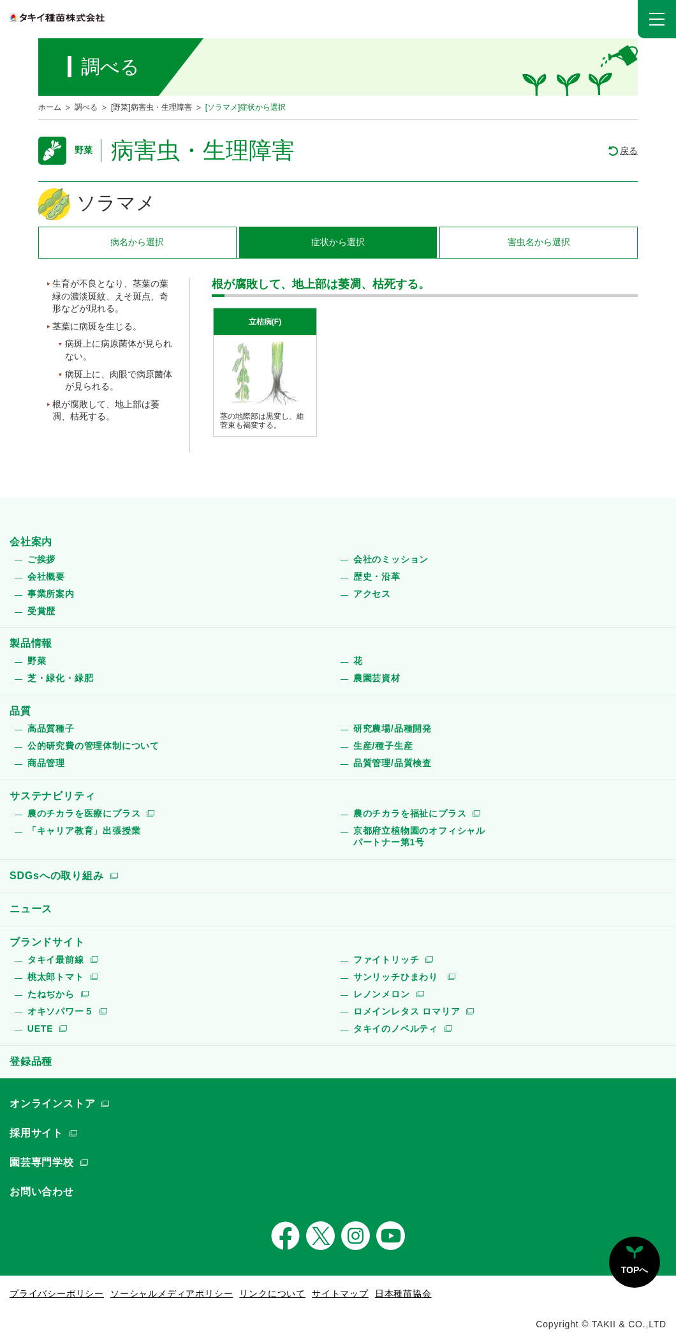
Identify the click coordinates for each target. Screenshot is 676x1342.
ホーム (49, 107)
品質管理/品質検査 (392, 763)
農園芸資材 (376, 678)
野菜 (37, 661)
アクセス (372, 594)
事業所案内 (51, 594)
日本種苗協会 (403, 1293)
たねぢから (51, 994)
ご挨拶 (41, 559)
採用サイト (36, 1132)
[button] (657, 19)
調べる (86, 107)
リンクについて (272, 1293)
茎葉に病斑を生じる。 (97, 326)
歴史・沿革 (376, 576)
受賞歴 (41, 611)
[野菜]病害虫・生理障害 (151, 107)
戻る (629, 151)
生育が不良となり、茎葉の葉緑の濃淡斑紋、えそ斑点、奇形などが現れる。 (110, 295)
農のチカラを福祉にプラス (410, 813)
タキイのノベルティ (395, 1028)
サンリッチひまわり (397, 977)
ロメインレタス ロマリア (406, 1011)
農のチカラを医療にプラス (84, 813)
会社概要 (46, 576)
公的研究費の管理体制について (93, 746)
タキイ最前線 (55, 959)
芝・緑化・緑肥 (60, 678)
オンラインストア (52, 1103)
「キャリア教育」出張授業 (84, 831)
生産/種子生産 (383, 746)
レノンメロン (381, 994)
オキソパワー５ (60, 1011)
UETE (40, 1028)
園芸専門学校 (42, 1162)
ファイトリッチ (386, 959)
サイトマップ (340, 1293)
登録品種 (31, 1061)
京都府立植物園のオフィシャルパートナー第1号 (419, 836)
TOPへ (635, 1270)
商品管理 (46, 763)
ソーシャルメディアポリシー (171, 1293)
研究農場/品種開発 (392, 728)
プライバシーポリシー (57, 1293)
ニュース (31, 908)
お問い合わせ (42, 1191)
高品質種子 (51, 728)
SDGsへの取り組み (57, 875)
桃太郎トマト (55, 977)
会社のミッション (391, 559)
